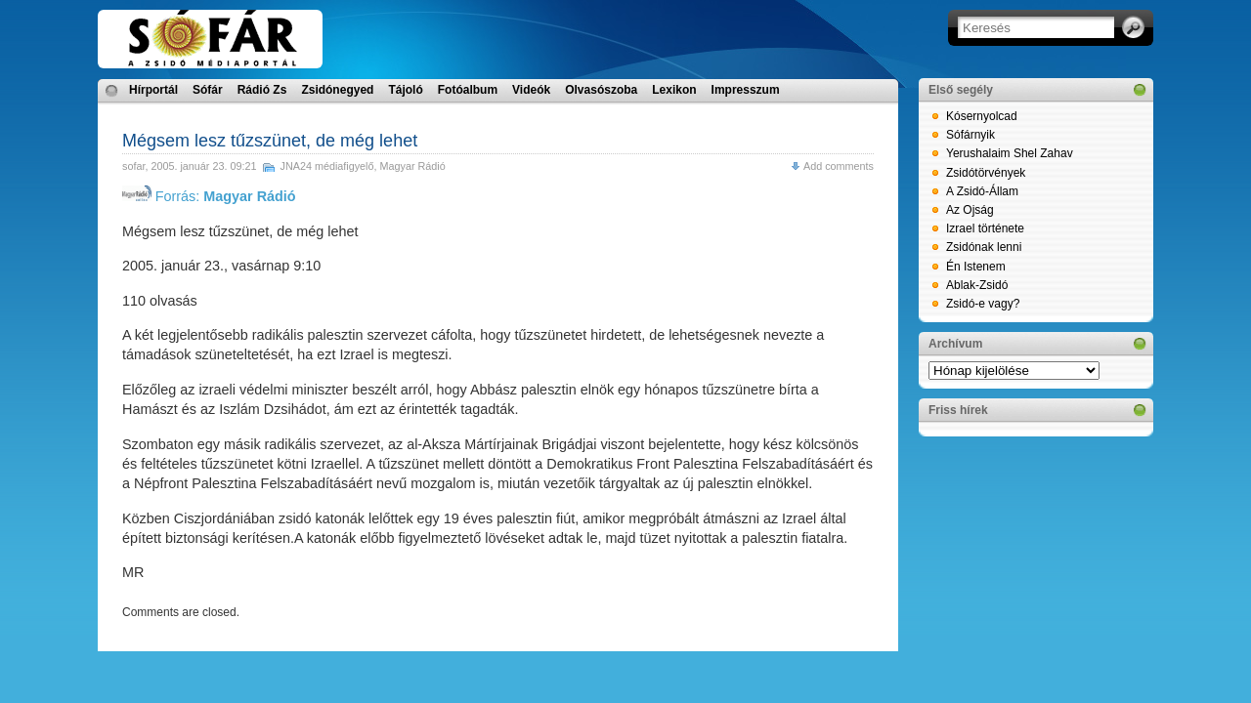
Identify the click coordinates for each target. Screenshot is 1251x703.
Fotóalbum (467, 90)
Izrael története (985, 228)
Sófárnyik (970, 135)
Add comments (838, 166)
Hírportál (153, 90)
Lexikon (674, 90)
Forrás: (209, 196)
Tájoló (405, 90)
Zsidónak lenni (983, 247)
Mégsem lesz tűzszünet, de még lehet (269, 140)
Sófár (208, 90)
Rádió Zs (262, 90)
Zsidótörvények (985, 173)
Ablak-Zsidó (977, 285)
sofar (133, 166)
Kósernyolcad (981, 116)
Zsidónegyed (337, 90)
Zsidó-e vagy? (982, 303)
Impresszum (746, 90)
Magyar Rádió (413, 166)
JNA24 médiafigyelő (326, 166)
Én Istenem (976, 266)
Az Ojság (970, 210)
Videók (531, 90)
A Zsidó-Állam (982, 191)
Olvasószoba (601, 90)
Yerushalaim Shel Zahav (1009, 153)
